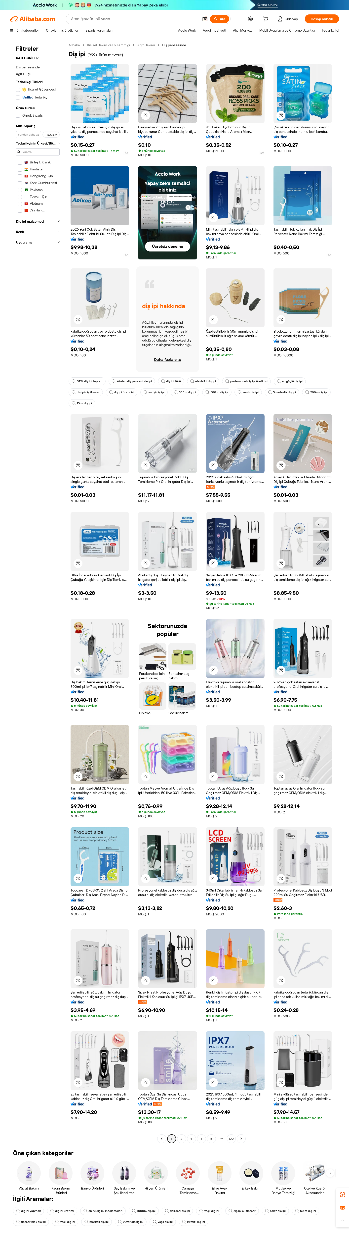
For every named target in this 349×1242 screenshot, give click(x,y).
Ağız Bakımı (146, 45)
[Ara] (219, 19)
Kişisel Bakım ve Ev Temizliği (108, 45)
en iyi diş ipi (154, 392)
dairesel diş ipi (177, 1211)
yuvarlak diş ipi (130, 1222)
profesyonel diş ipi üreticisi (246, 381)
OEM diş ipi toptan (87, 381)
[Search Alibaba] (134, 19)
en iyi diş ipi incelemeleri (102, 1211)
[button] (205, 19)
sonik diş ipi (248, 392)
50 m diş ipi (305, 1211)
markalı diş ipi (96, 1222)
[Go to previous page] (161, 1138)
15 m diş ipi (82, 403)
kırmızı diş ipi (193, 1222)
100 (231, 1139)
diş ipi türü (171, 381)
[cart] (266, 20)
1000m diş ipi (143, 1211)
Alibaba (74, 45)
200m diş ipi (316, 392)
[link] (342, 1194)
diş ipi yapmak (28, 1211)
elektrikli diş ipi (203, 381)
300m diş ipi (185, 392)
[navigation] (38, 592)
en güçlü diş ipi (290, 381)
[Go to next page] (241, 1138)
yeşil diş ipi (209, 1211)
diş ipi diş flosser (86, 392)
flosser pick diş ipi (31, 1222)
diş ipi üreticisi (121, 392)
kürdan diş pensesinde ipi (132, 381)
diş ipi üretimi (62, 1211)
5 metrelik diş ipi (282, 392)
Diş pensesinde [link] (174, 45)
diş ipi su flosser (242, 1211)
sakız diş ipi (275, 1211)
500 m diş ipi (216, 392)
